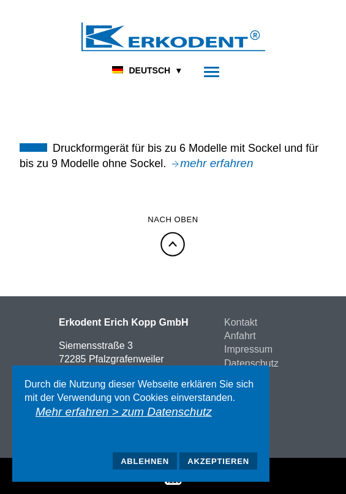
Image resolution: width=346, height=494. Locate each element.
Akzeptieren (218, 461)
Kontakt (240, 322)
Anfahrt (240, 336)
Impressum (248, 349)
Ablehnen (145, 461)
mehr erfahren (216, 163)
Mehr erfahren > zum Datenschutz (124, 411)
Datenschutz (251, 363)
